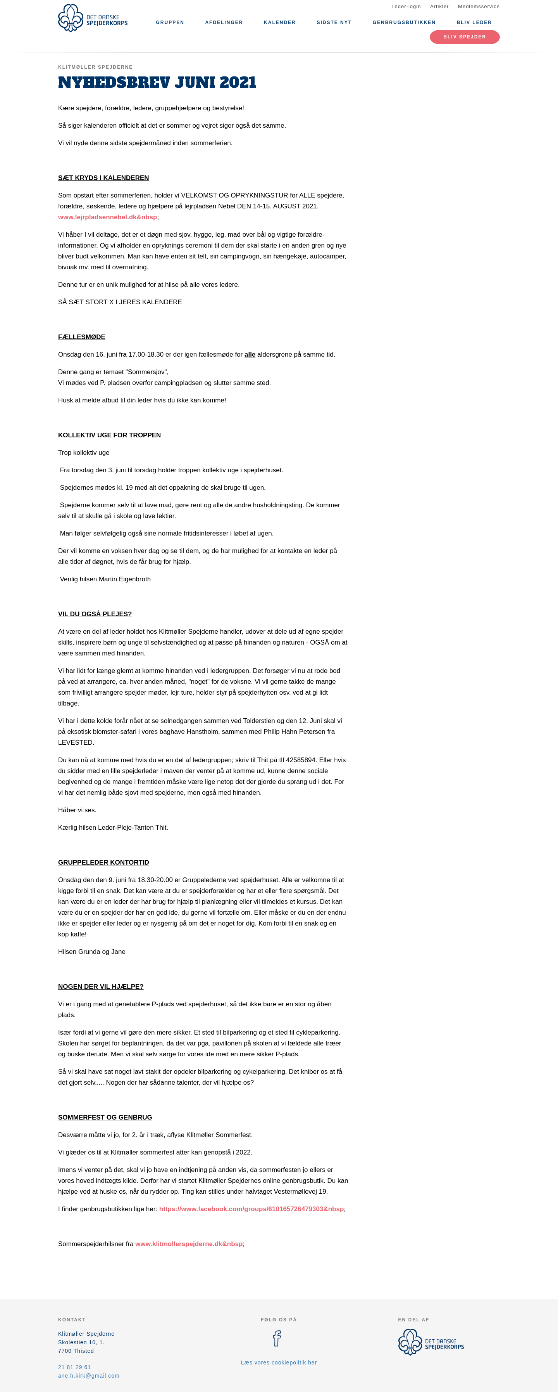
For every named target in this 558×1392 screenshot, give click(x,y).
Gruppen (170, 22)
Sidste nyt (334, 22)
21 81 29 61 (74, 1367)
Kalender (280, 22)
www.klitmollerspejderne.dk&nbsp (189, 1244)
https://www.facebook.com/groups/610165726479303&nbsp (251, 1209)
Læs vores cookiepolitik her (279, 1362)
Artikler (439, 6)
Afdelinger (224, 22)
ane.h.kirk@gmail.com (89, 1376)
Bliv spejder (464, 37)
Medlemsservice (479, 6)
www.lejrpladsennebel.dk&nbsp (107, 217)
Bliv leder (474, 22)
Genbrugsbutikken (404, 22)
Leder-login (406, 6)
